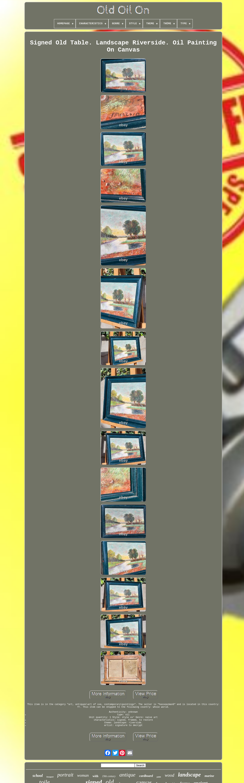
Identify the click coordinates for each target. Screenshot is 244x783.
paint (159, 777)
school (38, 775)
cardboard (146, 776)
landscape (189, 775)
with (95, 776)
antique (127, 775)
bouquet (50, 777)
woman (83, 775)
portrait (65, 775)
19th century (109, 776)
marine (209, 776)
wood (169, 775)
